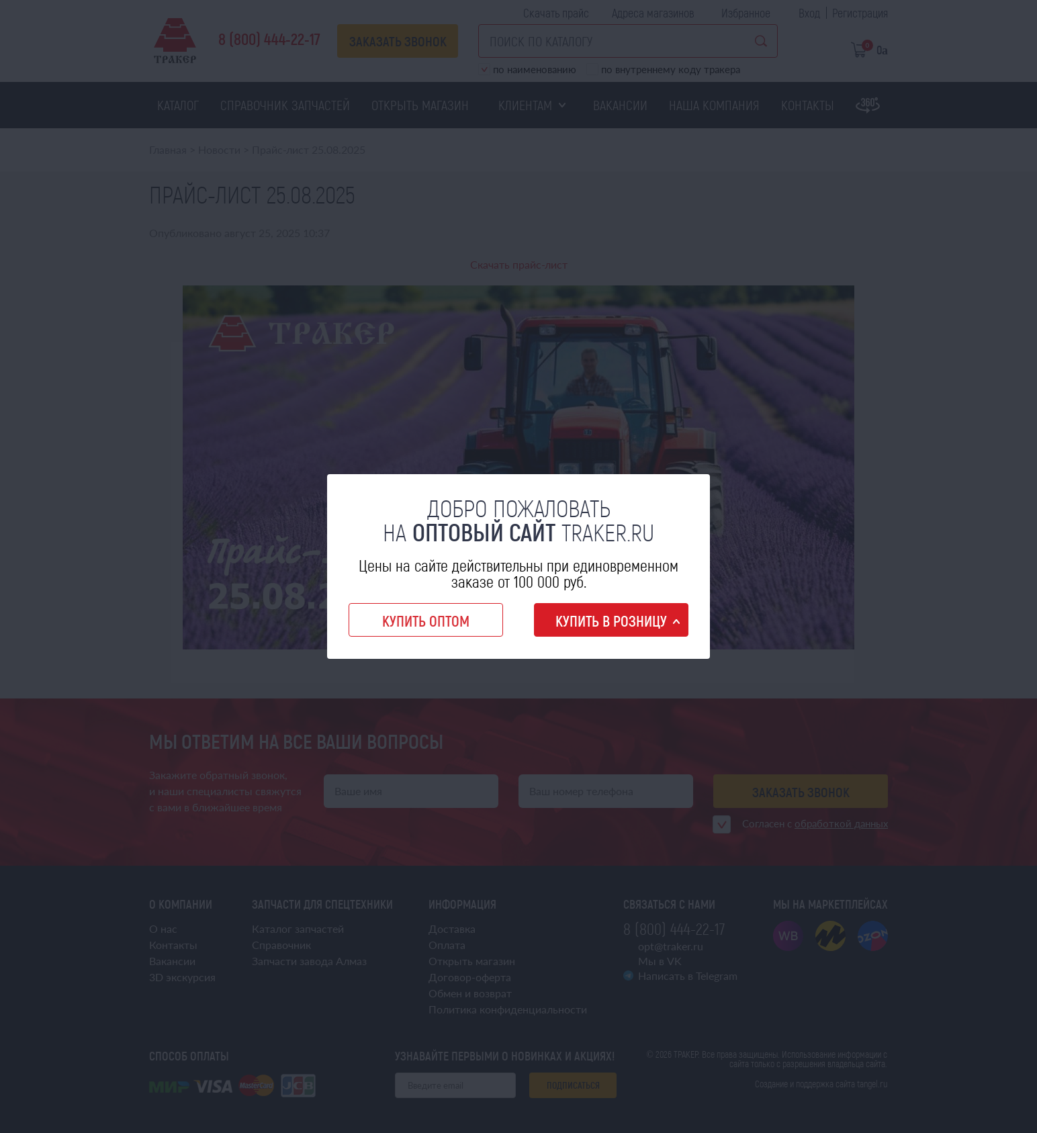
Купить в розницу (611, 620)
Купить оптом (425, 620)
